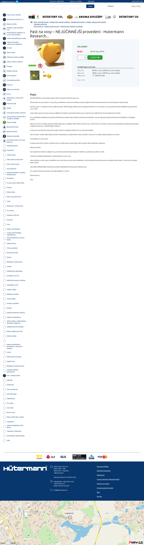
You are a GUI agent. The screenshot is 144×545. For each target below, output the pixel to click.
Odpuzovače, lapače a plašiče (60, 22)
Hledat (90, 6)
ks (82, 57)
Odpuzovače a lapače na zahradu (71, 26)
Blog (98, 492)
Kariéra (99, 496)
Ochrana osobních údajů (105, 488)
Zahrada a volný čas (40, 24)
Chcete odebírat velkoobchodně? (108, 479)
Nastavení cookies (103, 484)
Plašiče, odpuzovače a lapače (96, 22)
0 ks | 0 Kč (136, 6)
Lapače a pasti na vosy (51, 26)
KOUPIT (95, 57)
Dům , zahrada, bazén (41, 22)
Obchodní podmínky (103, 471)
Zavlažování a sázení (78, 22)
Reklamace (100, 475)
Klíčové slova (38, 26)
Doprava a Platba (76, 1)
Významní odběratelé (57, 1)
